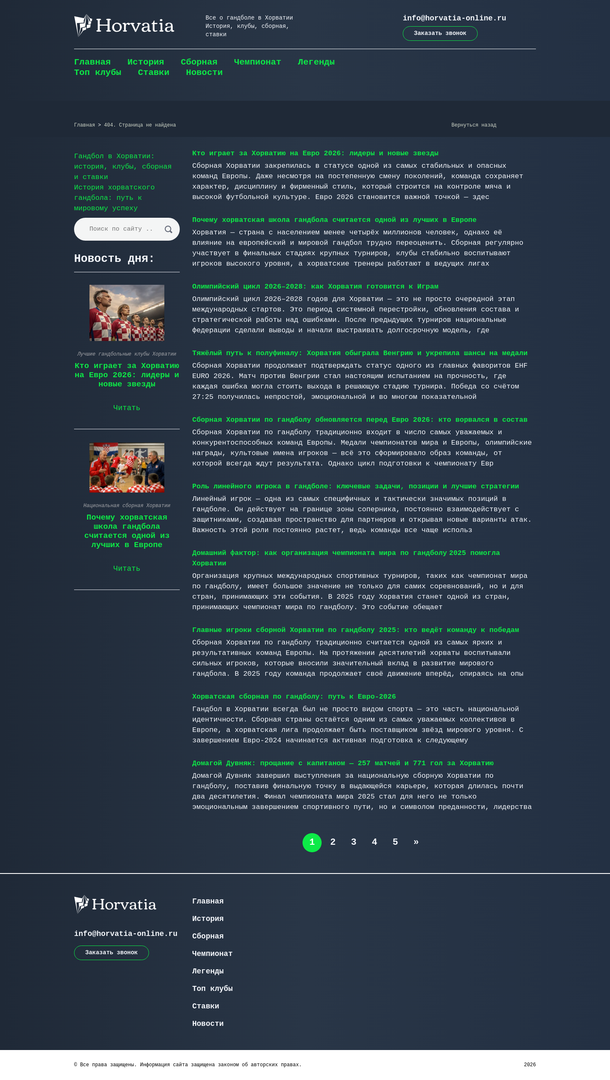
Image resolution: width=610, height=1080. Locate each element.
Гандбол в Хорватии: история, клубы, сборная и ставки (123, 166)
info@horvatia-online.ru (454, 18)
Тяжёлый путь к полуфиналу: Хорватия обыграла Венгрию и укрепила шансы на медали (360, 353)
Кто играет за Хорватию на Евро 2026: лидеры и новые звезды (315, 153)
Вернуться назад (473, 125)
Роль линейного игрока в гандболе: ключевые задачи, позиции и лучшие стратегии (355, 486)
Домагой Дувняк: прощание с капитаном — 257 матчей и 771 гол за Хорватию (342, 763)
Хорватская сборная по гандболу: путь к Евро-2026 (294, 697)
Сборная (199, 62)
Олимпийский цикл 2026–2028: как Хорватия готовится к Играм (315, 287)
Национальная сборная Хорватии (127, 506)
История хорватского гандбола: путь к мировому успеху (114, 198)
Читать (127, 408)
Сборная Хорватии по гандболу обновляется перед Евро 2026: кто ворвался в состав (360, 420)
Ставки (153, 72)
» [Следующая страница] (416, 842)
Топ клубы (97, 72)
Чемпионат (257, 62)
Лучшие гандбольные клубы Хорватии (126, 354)
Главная (92, 62)
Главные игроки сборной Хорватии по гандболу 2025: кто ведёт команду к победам (355, 630)
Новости (204, 72)
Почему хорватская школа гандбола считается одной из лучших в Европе (334, 220)
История (145, 62)
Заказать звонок (440, 33)
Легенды (316, 62)
